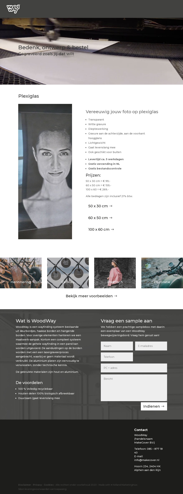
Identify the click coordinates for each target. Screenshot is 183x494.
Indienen (151, 406)
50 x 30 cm (98, 206)
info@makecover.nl (146, 460)
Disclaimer (24, 484)
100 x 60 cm (99, 229)
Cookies (49, 484)
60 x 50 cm (98, 218)
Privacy (37, 484)
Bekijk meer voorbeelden (89, 296)
